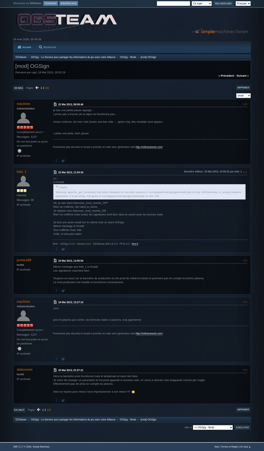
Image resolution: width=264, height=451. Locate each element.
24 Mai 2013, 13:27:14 (70, 302)
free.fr (135, 243)
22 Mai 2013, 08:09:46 (70, 104)
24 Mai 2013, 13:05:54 (70, 260)
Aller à (188, 427)
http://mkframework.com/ (149, 147)
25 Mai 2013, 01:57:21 (70, 370)
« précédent (226, 75)
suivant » (243, 75)
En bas (18, 88)
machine (23, 104)
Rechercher (47, 47)
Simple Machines (41, 446)
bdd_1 (21, 171)
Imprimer (243, 87)
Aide (216, 446)
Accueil (24, 47)
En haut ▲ (245, 446)
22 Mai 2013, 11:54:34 (70, 172)
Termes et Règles (229, 446)
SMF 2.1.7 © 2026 (22, 446)
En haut (19, 410)
